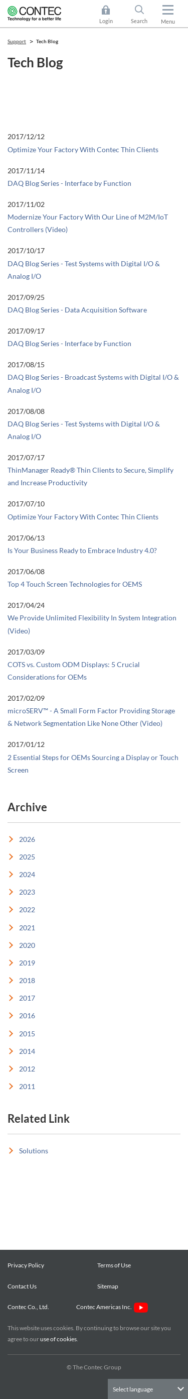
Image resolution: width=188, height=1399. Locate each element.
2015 (27, 1033)
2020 (27, 945)
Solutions (33, 1150)
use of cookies (58, 1339)
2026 (27, 839)
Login (106, 21)
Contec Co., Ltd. (29, 1307)
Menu (168, 21)
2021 (27, 927)
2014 (27, 1051)
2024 (27, 874)
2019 (27, 962)
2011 (27, 1086)
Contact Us (22, 1286)
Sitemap (107, 1286)
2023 (27, 892)
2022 (27, 909)
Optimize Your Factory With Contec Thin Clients (83, 149)
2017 (27, 998)
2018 (27, 980)
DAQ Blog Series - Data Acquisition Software (77, 309)
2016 (27, 1015)
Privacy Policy (26, 1265)
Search (139, 21)
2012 (27, 1068)
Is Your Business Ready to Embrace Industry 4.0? (82, 550)
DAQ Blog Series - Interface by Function (69, 183)
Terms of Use (114, 1265)
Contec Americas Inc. (112, 1307)
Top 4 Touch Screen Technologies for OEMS (75, 584)
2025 (27, 856)
